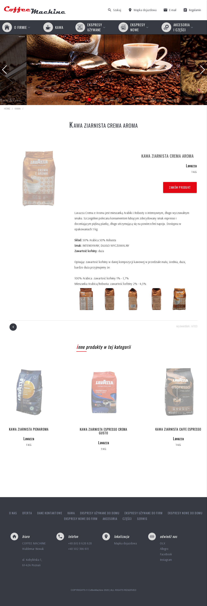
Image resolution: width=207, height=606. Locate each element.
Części (127, 518)
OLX (162, 543)
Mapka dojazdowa (142, 10)
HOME (7, 109)
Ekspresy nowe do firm (80, 518)
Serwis (142, 518)
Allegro (164, 549)
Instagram (166, 560)
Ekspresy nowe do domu (185, 513)
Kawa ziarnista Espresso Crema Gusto (103, 431)
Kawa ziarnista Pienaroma (29, 429)
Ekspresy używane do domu (99, 513)
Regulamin (192, 10)
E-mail (169, 10)
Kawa (18, 109)
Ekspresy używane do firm (144, 513)
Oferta (27, 513)
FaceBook (166, 554)
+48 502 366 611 (78, 549)
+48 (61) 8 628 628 (80, 543)
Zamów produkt (180, 187)
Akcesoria (110, 518)
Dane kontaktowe (49, 513)
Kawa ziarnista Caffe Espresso (178, 429)
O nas (13, 513)
